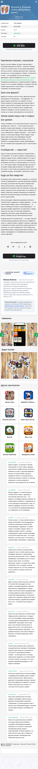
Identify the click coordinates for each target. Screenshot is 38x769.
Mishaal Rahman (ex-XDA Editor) (14, 306)
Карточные (17, 33)
